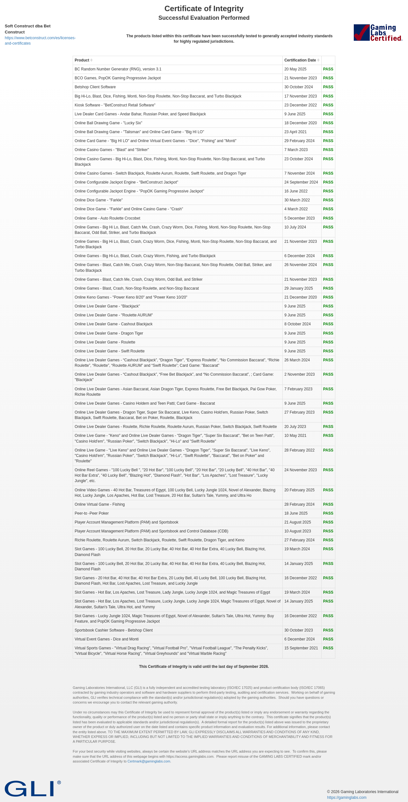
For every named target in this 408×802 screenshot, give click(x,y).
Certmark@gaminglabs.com (148, 761)
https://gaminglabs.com (346, 797)
